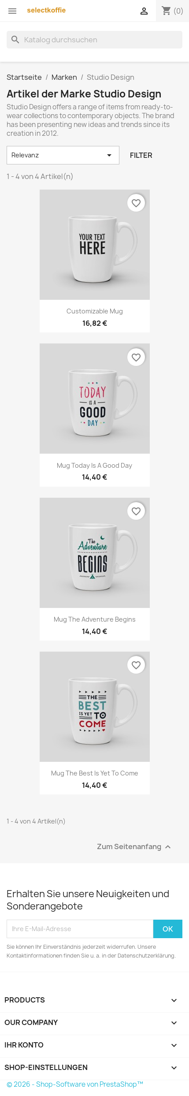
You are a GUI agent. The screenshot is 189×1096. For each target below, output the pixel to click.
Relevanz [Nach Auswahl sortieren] (63, 155)
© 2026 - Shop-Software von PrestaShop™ (75, 1084)
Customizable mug (95, 311)
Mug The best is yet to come (94, 773)
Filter (141, 155)
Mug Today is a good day (94, 465)
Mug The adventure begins (95, 619)
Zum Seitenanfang (135, 846)
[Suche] (94, 39)
